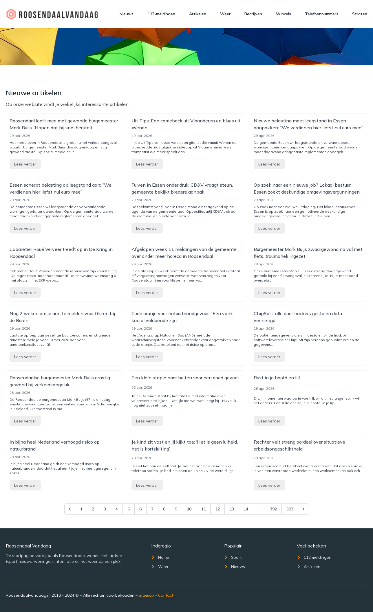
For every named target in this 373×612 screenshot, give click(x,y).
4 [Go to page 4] (117, 509)
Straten (359, 13)
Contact (165, 595)
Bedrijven (253, 13)
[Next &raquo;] (303, 508)
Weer (225, 13)
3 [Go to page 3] (105, 509)
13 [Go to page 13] (231, 509)
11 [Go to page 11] (203, 509)
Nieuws (127, 13)
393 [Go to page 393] (289, 509)
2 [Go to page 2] (93, 509)
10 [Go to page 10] (189, 509)
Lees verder (25, 164)
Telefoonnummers (321, 13)
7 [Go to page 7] (152, 509)
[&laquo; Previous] (69, 508)
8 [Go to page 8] (164, 509)
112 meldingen (314, 557)
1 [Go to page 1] (81, 509)
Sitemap (146, 595)
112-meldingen (161, 13)
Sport (233, 557)
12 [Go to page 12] (217, 509)
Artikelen (197, 13)
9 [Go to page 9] (176, 509)
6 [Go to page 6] (140, 509)
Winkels (283, 13)
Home (160, 557)
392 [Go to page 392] (273, 509)
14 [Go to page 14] (246, 509)
